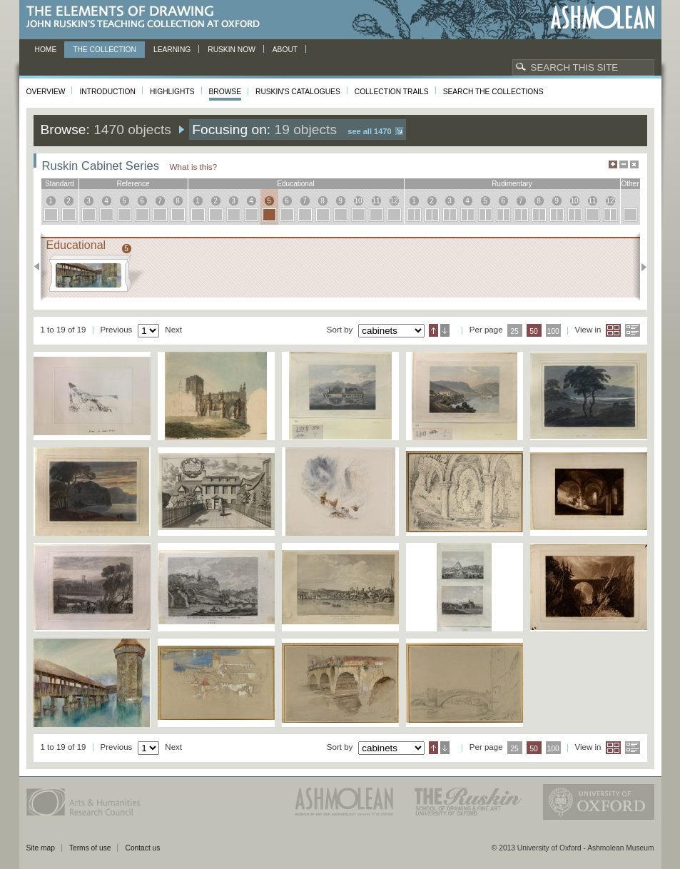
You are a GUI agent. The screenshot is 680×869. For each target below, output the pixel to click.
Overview (46, 92)
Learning (172, 50)
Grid (613, 330)
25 (514, 331)
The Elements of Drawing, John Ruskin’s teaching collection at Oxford (147, 17)
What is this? (194, 166)
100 (553, 331)
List (632, 330)
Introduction (107, 92)
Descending (445, 330)
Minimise (623, 164)
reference (132, 184)
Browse (225, 92)
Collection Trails (392, 92)
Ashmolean (602, 17)
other (630, 184)
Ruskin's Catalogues (297, 92)
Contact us (142, 848)
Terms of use (90, 848)
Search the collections (493, 92)
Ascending (433, 330)
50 (533, 331)
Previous (41, 267)
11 (376, 201)
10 (358, 201)
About (285, 50)
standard (59, 184)
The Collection (104, 50)
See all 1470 (369, 131)
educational (295, 184)
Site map (40, 848)
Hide (634, 164)
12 (393, 201)
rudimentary (512, 184)
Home (46, 50)
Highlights (172, 92)
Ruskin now (231, 50)
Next (639, 267)
